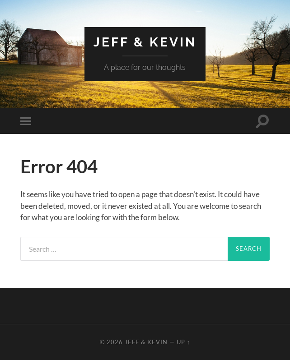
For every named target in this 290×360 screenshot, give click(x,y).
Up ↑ (183, 342)
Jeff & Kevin (145, 42)
